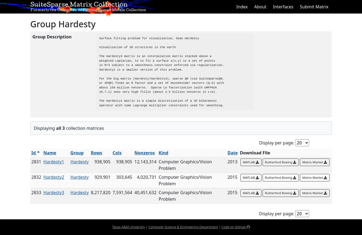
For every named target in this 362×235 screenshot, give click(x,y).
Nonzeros (144, 153)
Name (49, 153)
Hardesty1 (53, 162)
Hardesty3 (53, 193)
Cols (117, 153)
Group (77, 153)
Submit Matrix (314, 7)
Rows (96, 153)
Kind (163, 153)
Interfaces (283, 7)
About (260, 7)
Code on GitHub (236, 227)
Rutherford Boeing (280, 162)
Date (232, 153)
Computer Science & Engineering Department (183, 227)
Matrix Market (314, 162)
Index (242, 7)
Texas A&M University (128, 227)
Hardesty (80, 162)
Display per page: (276, 143)
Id (35, 153)
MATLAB (251, 162)
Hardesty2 (53, 177)
